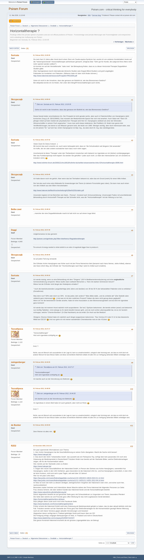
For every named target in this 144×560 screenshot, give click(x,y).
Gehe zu (101, 543)
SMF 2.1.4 (10, 557)
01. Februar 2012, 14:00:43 (41, 99)
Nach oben (14, 533)
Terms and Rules (122, 557)
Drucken (130, 48)
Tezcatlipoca (17, 329)
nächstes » (129, 42)
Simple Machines (28, 557)
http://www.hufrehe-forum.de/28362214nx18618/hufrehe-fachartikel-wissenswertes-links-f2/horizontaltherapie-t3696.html (78, 163)
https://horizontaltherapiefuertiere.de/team (49, 499)
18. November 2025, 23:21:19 (42, 445)
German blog (96, 15)
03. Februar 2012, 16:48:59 (41, 388)
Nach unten (14, 48)
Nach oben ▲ (132, 557)
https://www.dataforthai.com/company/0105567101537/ (53, 518)
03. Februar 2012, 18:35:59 (41, 425)
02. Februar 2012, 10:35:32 (41, 275)
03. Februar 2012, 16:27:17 (41, 329)
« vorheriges (118, 42)
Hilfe (114, 557)
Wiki (89, 15)
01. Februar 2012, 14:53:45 (41, 174)
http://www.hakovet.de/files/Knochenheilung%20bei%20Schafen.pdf (58, 190)
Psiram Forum (18, 8)
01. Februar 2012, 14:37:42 (41, 140)
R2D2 (13, 446)
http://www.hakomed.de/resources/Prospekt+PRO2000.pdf (55, 76)
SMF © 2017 (18, 557)
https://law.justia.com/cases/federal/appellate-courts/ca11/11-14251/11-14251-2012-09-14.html (68, 480)
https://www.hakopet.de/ (42, 454)
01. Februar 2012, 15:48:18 (41, 209)
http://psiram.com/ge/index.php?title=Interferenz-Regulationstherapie (59, 239)
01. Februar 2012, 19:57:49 (41, 230)
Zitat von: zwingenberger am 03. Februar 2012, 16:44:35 (56, 393)
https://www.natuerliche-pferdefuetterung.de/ (50, 492)
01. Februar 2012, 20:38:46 (41, 254)
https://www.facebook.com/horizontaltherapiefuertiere (53, 504)
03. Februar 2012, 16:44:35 (41, 362)
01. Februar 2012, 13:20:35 (41, 55)
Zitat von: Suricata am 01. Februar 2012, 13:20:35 (54, 104)
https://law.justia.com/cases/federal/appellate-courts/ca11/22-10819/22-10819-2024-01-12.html (68, 478)
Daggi (14, 230)
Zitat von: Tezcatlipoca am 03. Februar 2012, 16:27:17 (55, 367)
